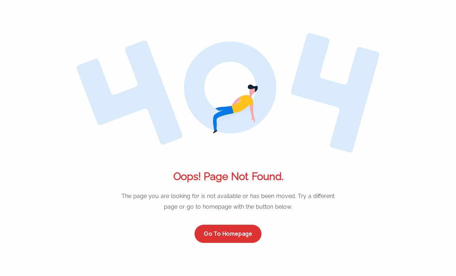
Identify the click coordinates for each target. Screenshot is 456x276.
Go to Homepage (228, 234)
